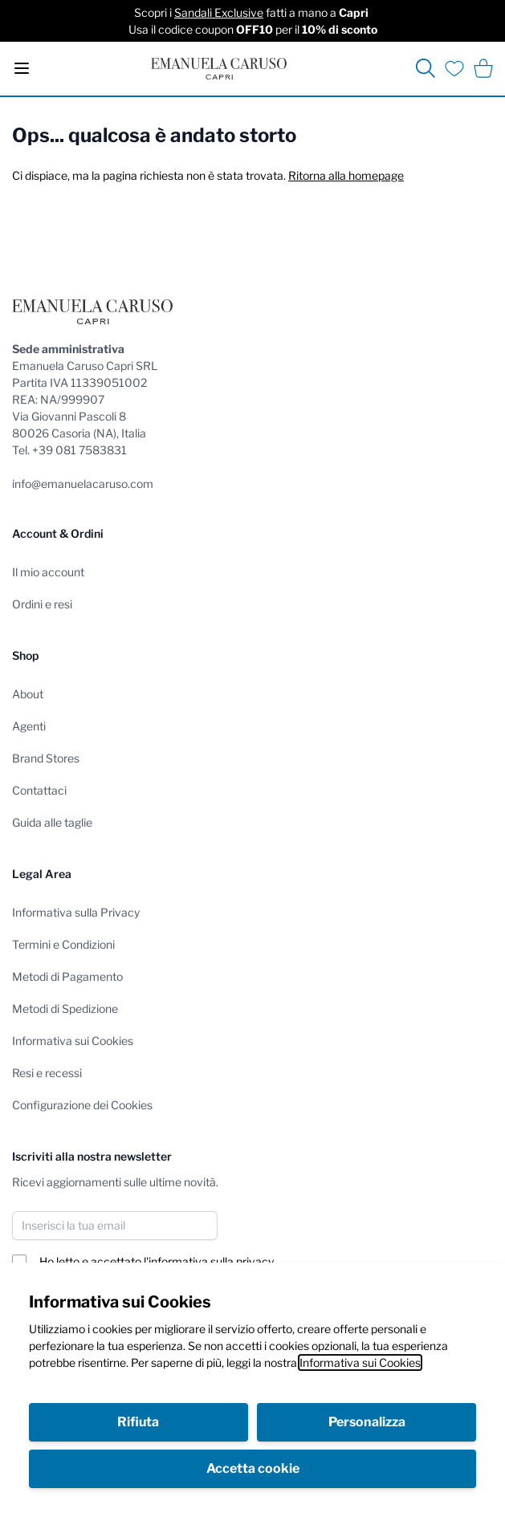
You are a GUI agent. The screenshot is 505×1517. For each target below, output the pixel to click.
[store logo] (219, 68)
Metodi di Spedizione (65, 1008)
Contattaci (39, 790)
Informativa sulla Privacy (76, 912)
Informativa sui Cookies (360, 1362)
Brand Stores (45, 758)
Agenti (29, 726)
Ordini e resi (42, 604)
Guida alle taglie (52, 822)
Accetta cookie (252, 1468)
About (27, 694)
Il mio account (48, 572)
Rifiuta (138, 1422)
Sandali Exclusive (218, 12)
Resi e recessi (47, 1073)
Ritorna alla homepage (346, 175)
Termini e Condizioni (63, 944)
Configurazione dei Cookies (82, 1105)
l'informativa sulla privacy (209, 1261)
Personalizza (366, 1422)
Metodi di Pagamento (67, 976)
